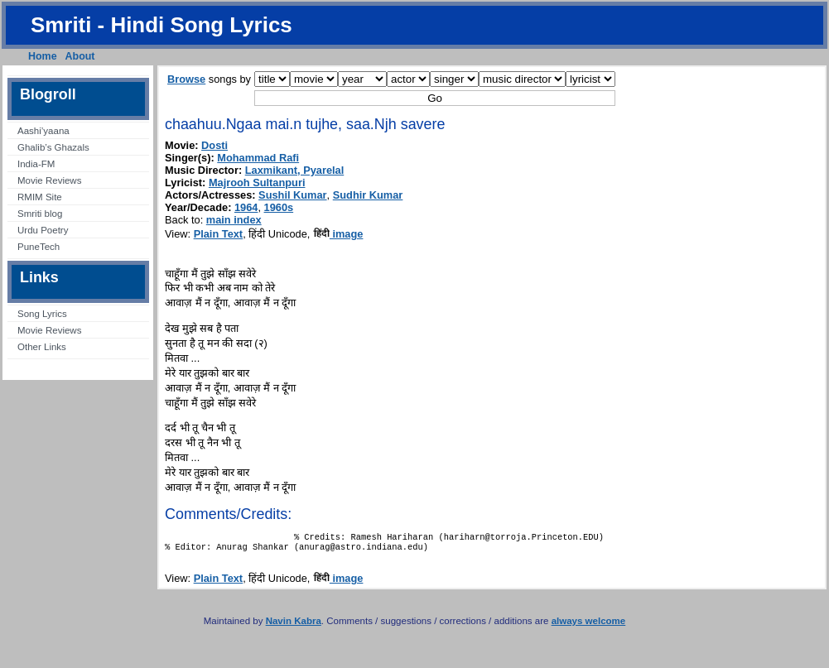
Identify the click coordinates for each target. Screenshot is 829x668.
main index (234, 220)
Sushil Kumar (292, 195)
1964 (246, 207)
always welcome (589, 626)
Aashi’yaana (43, 131)
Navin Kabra (293, 626)
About (80, 56)
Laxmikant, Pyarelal (295, 170)
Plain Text (218, 234)
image (338, 234)
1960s (279, 207)
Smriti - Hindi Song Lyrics (161, 24)
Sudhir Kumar (368, 195)
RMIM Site (39, 197)
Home (42, 56)
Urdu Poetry (42, 230)
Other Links (41, 347)
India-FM (36, 164)
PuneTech (38, 247)
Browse (186, 79)
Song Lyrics (42, 314)
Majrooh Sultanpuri (257, 182)
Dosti (214, 145)
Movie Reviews (49, 180)
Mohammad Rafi (258, 157)
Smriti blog (39, 214)
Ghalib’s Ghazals (53, 147)
